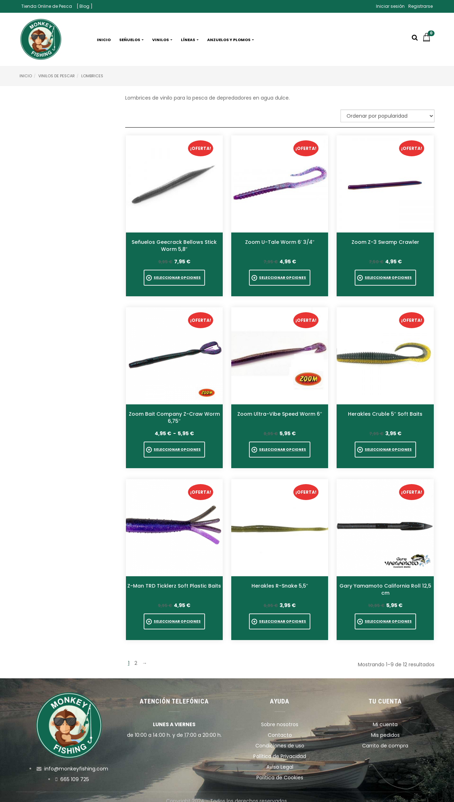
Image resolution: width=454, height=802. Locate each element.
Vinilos (162, 40)
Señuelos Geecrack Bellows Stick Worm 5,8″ (174, 246)
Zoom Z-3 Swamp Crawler (385, 242)
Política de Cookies (279, 769)
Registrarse (420, 6)
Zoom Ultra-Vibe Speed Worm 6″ (279, 411)
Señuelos (131, 40)
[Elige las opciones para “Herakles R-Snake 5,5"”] (279, 616)
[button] (428, 39)
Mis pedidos (385, 727)
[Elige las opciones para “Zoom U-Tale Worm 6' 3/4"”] (279, 278)
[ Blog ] (85, 6)
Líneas (190, 40)
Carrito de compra (385, 737)
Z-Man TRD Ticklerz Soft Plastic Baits (174, 580)
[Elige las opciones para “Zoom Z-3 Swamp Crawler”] (385, 278)
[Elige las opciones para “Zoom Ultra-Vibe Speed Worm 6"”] (279, 447)
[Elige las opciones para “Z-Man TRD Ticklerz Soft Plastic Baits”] (174, 616)
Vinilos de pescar (56, 76)
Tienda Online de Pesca (46, 6)
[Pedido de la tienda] (387, 116)
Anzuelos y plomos (230, 40)
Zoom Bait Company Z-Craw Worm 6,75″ (174, 415)
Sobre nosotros (279, 716)
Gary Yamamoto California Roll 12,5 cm (385, 584)
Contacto (280, 727)
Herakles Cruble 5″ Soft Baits (385, 411)
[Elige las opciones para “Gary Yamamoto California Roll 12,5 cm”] (385, 616)
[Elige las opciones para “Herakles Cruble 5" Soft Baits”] (385, 447)
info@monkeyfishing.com (76, 760)
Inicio (104, 40)
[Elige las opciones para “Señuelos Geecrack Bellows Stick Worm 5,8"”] (174, 278)
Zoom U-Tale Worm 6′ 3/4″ (280, 242)
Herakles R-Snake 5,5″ (279, 580)
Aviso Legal (279, 759)
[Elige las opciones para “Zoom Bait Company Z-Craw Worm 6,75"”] (174, 447)
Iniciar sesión (390, 6)
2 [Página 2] (135, 655)
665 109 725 (74, 771)
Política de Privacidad (279, 748)
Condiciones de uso (279, 737)
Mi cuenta (385, 716)
